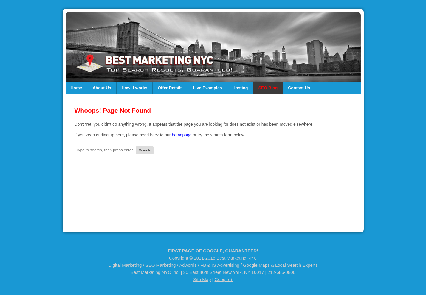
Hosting (240, 88)
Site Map (202, 279)
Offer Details (170, 88)
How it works (134, 88)
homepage (181, 135)
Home (76, 88)
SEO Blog (268, 88)
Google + (224, 279)
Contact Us (299, 88)
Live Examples (207, 88)
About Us (101, 88)
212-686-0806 (281, 272)
